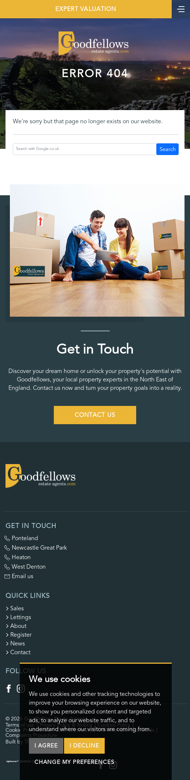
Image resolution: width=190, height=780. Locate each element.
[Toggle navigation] (181, 8)
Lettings (18, 617)
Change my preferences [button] (74, 762)
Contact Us (95, 415)
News (15, 643)
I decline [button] (84, 745)
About (15, 626)
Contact (17, 652)
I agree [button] (46, 745)
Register (18, 634)
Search (168, 149)
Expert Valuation (85, 9)
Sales (14, 608)
